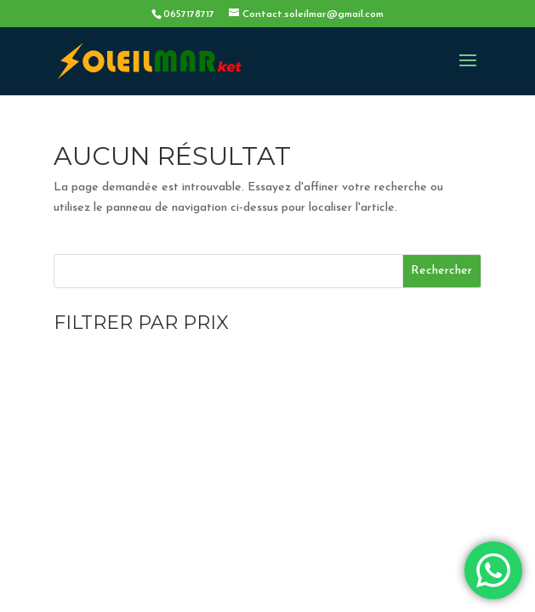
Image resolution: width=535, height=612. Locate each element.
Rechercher (441, 270)
